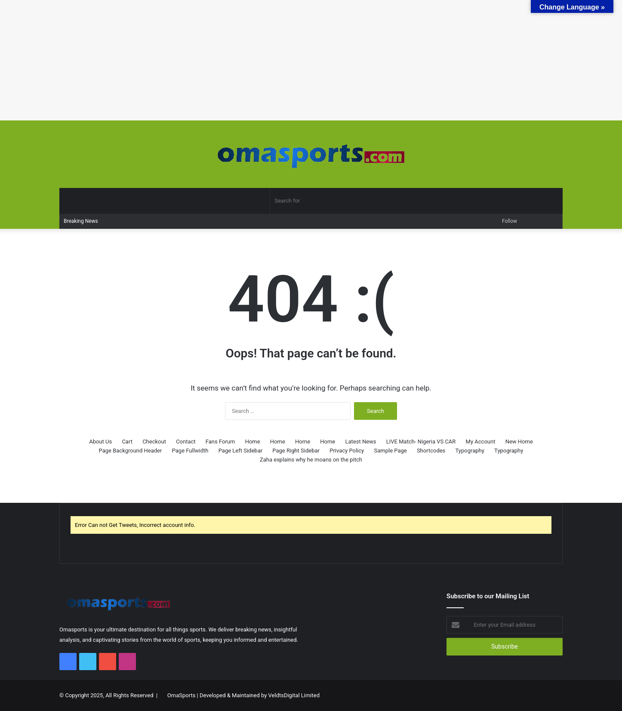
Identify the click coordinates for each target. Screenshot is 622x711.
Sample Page (390, 450)
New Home (519, 441)
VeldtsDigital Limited (294, 695)
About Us (100, 441)
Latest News (360, 441)
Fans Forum (220, 441)
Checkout (154, 441)
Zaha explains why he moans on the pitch (311, 459)
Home (252, 441)
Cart (127, 441)
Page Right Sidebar (296, 450)
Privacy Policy (346, 450)
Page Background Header (130, 450)
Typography (470, 450)
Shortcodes (431, 450)
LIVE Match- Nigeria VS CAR (421, 441)
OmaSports (181, 695)
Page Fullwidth (190, 450)
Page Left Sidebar (240, 450)
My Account (481, 441)
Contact (185, 441)
